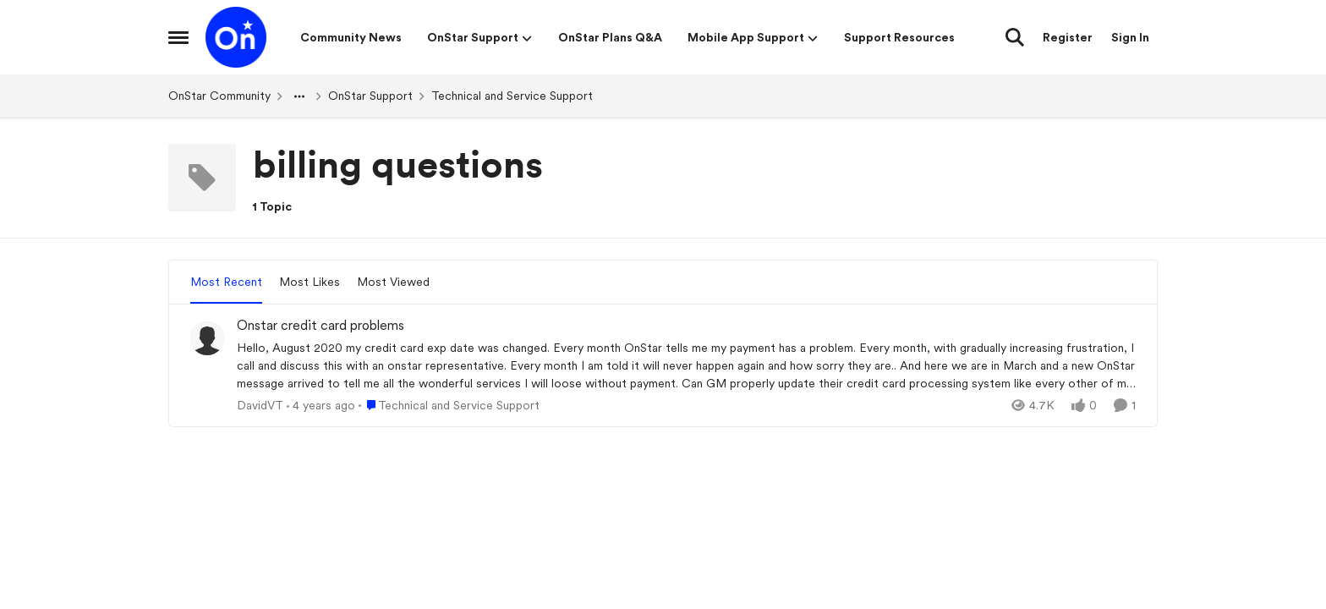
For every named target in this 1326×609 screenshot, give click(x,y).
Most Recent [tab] (226, 281)
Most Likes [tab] (309, 281)
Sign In (1130, 37)
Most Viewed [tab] (393, 281)
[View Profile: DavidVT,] (207, 338)
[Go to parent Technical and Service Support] (449, 405)
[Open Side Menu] (178, 37)
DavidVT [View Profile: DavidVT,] (260, 404)
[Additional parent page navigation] (299, 96)
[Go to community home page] (235, 37)
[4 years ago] (321, 405)
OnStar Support (370, 95)
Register (1068, 37)
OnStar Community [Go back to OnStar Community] (219, 95)
